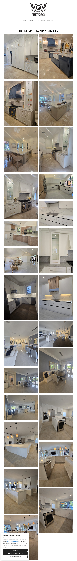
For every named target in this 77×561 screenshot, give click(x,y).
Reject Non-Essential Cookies (15, 553)
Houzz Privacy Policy (12, 541)
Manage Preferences (15, 556)
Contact (50, 20)
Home (25, 20)
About (31, 20)
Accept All (15, 550)
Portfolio (41, 20)
